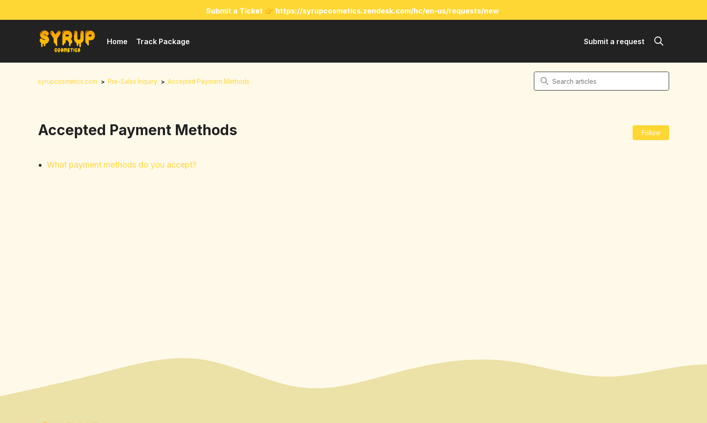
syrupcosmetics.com (67, 81)
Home (117, 41)
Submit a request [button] (614, 41)
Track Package (163, 41)
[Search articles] (601, 81)
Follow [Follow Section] (651, 132)
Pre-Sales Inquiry (132, 81)
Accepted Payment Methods (208, 81)
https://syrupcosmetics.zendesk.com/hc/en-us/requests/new (387, 10)
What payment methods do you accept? (122, 164)
